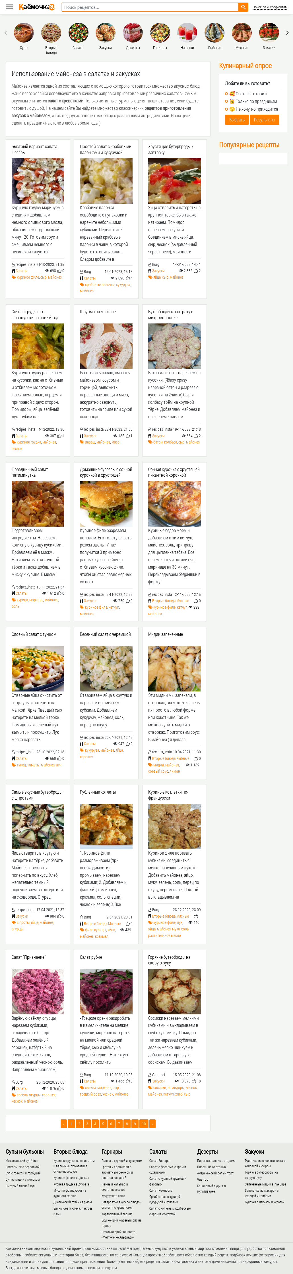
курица (22, 599)
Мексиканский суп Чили (22, 1160)
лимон (175, 771)
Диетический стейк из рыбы (72, 1202)
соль (15, 606)
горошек (86, 756)
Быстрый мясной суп (20, 1185)
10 (144, 1123)
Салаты (21, 270)
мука (176, 929)
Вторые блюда (164, 600)
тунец (21, 765)
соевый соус (158, 771)
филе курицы (95, 929)
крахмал (101, 936)
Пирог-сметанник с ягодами (216, 1160)
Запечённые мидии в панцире (265, 1184)
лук (58, 765)
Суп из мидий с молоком (23, 1179)
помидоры (176, 1087)
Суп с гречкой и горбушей (23, 1173)
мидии (158, 765)
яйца (157, 277)
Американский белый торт (215, 1173)
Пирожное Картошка (211, 1166)
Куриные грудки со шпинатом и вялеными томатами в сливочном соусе (73, 1166)
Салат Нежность (160, 1190)
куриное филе (28, 277)
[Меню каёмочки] (9, 7)
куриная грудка (29, 442)
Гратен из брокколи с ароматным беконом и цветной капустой (117, 1172)
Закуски (158, 270)
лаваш (90, 442)
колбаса (170, 442)
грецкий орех (90, 1094)
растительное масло (164, 935)
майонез (55, 277)
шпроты (23, 922)
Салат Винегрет (160, 1160)
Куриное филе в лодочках (71, 1177)
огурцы (17, 929)
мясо (115, 442)
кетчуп (114, 607)
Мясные (182, 600)
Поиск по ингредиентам (270, 7)
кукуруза (123, 284)
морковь (36, 599)
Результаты (264, 120)
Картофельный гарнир (117, 1214)
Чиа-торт (203, 1179)
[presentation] (6, 32)
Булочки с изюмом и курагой (264, 1202)
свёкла (22, 1095)
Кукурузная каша (113, 1195)
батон (158, 442)
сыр (43, 277)
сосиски (159, 1087)
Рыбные (182, 758)
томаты (33, 765)
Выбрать (237, 120)
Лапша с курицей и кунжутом (122, 1160)
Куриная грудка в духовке (71, 1184)
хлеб (179, 1094)
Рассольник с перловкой (23, 1166)
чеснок (17, 448)
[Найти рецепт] (243, 7)
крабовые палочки (100, 284)
